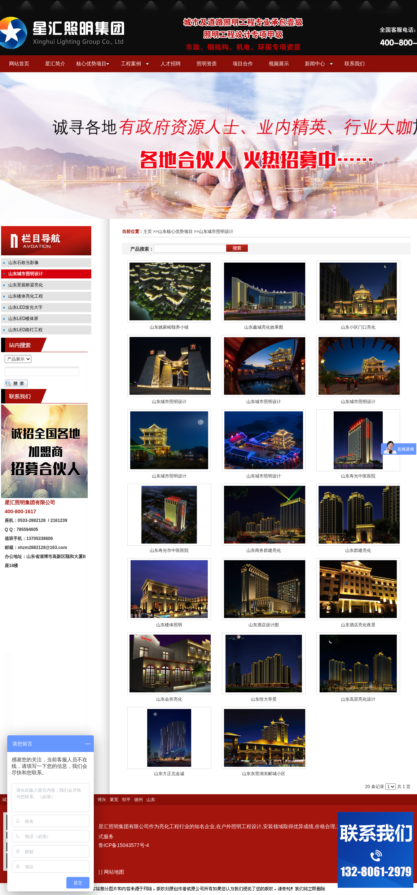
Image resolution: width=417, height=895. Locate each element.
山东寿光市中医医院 (169, 550)
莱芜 (114, 799)
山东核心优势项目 (175, 231)
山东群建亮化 (358, 550)
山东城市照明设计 (216, 231)
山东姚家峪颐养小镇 (169, 327)
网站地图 (114, 872)
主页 (147, 231)
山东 (150, 799)
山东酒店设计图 (264, 624)
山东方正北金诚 (169, 773)
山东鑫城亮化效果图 (263, 327)
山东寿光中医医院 (358, 476)
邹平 (126, 799)
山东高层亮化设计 (358, 699)
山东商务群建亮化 (263, 550)
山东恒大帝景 (264, 699)
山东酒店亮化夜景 (358, 624)
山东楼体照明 (169, 624)
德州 (138, 799)
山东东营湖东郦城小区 (263, 773)
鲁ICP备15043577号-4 (123, 845)
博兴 (101, 799)
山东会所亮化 (169, 699)
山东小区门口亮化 (358, 327)
